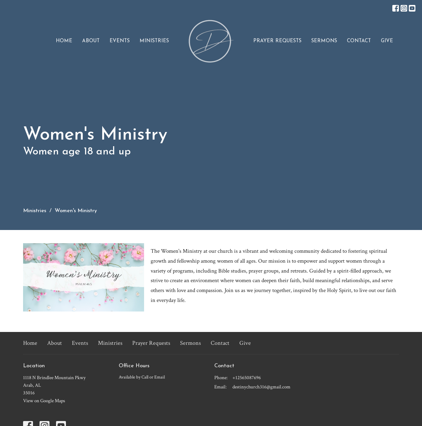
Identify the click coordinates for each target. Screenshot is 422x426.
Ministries (154, 41)
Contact (359, 41)
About (91, 41)
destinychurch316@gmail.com (261, 387)
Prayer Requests (277, 41)
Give (387, 41)
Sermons (324, 41)
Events (119, 41)
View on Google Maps (44, 401)
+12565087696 (246, 378)
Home (64, 41)
